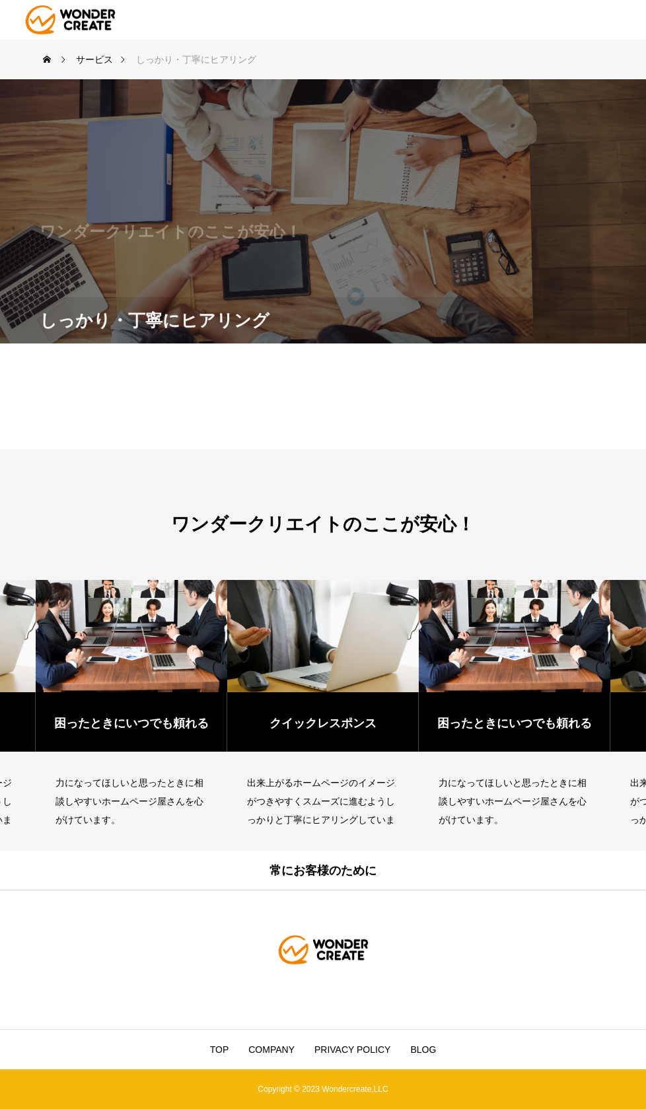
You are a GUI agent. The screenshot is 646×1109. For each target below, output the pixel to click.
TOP (219, 1049)
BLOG (423, 1049)
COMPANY (271, 1049)
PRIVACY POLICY (352, 1049)
